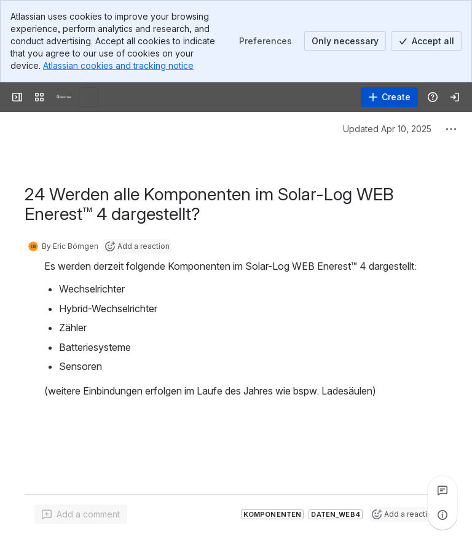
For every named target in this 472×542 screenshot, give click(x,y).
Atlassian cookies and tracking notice (118, 65)
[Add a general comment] (80, 514)
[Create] (389, 97)
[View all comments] (442, 490)
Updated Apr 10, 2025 (387, 129)
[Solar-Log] (64, 97)
